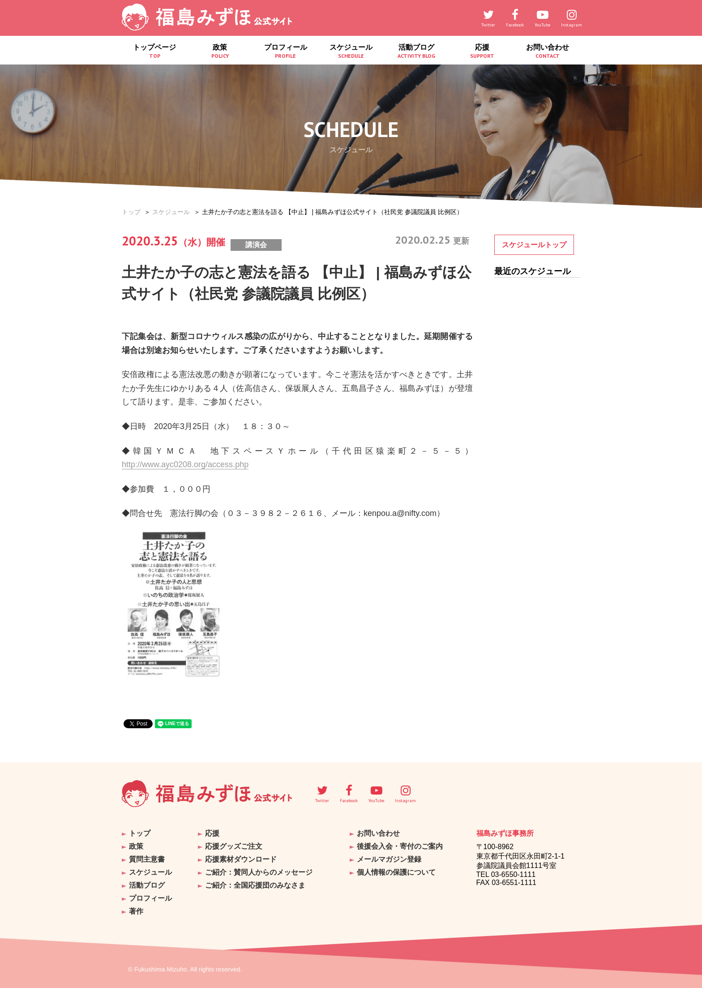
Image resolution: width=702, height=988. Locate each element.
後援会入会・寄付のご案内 (400, 846)
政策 (220, 51)
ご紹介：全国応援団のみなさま (255, 885)
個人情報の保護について (396, 872)
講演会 (256, 245)
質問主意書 (147, 859)
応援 (481, 51)
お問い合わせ (547, 51)
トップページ (154, 51)
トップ (131, 211)
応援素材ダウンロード (241, 859)
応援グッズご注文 (233, 846)
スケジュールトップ (534, 245)
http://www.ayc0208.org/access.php (185, 464)
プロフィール (285, 51)
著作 (136, 911)
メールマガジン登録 (389, 859)
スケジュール (351, 51)
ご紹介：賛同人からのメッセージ (258, 872)
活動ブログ (416, 51)
